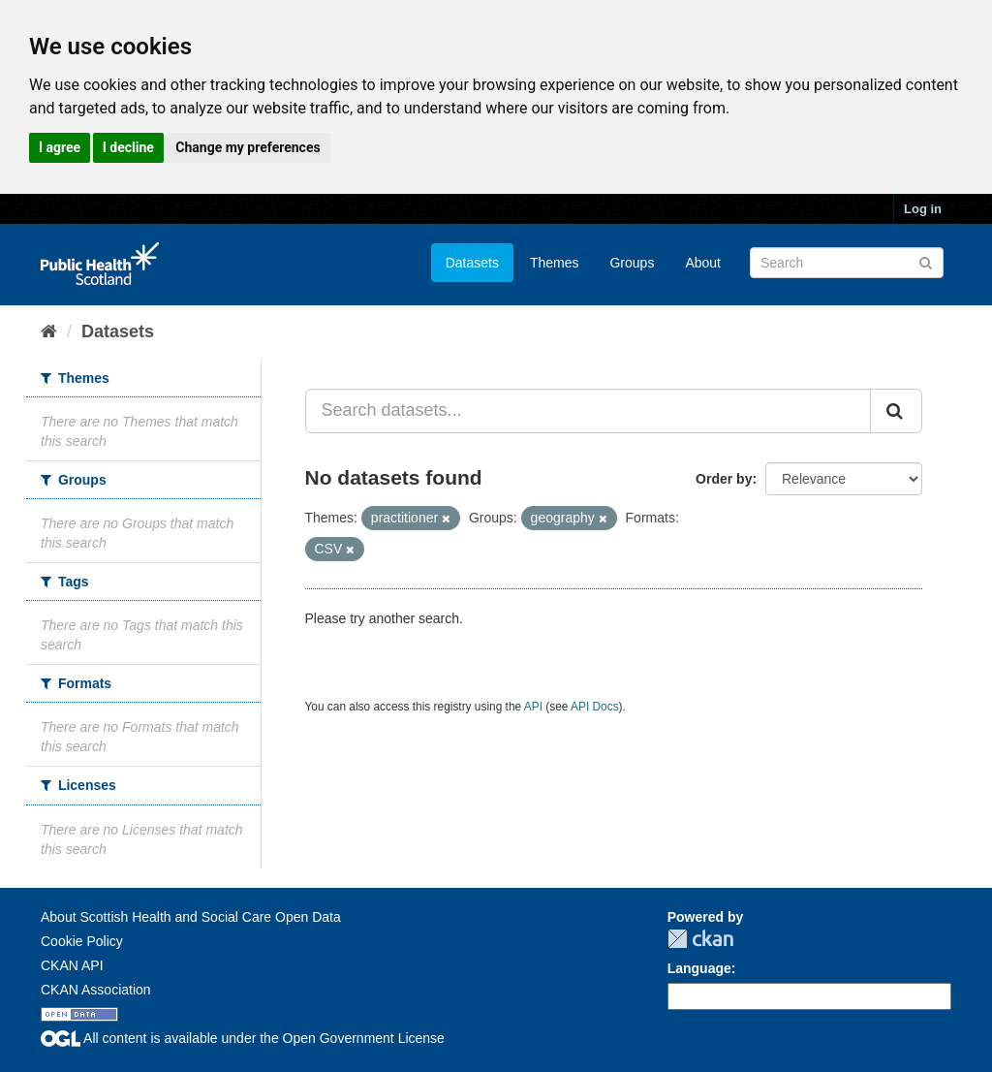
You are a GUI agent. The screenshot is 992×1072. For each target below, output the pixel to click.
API (533, 706)
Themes (554, 262)
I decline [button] (128, 147)
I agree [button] (59, 147)
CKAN (700, 939)
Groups (631, 262)
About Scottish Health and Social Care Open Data (191, 917)
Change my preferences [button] (247, 147)
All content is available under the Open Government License (243, 1038)
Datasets (472, 262)
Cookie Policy (82, 941)
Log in (923, 209)
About (703, 262)
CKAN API (72, 965)
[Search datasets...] (588, 411)
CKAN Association (96, 989)
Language (699, 968)
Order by (724, 479)
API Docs (595, 706)
